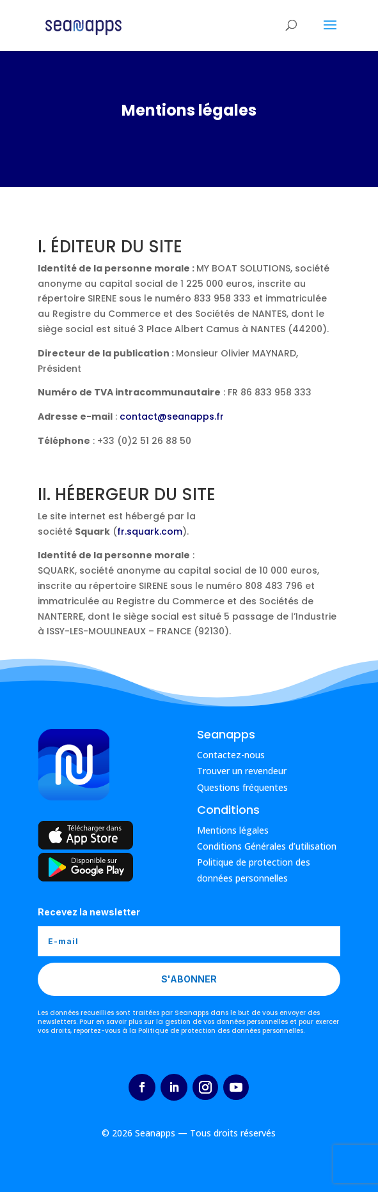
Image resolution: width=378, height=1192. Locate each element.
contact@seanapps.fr (172, 416)
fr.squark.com (149, 531)
